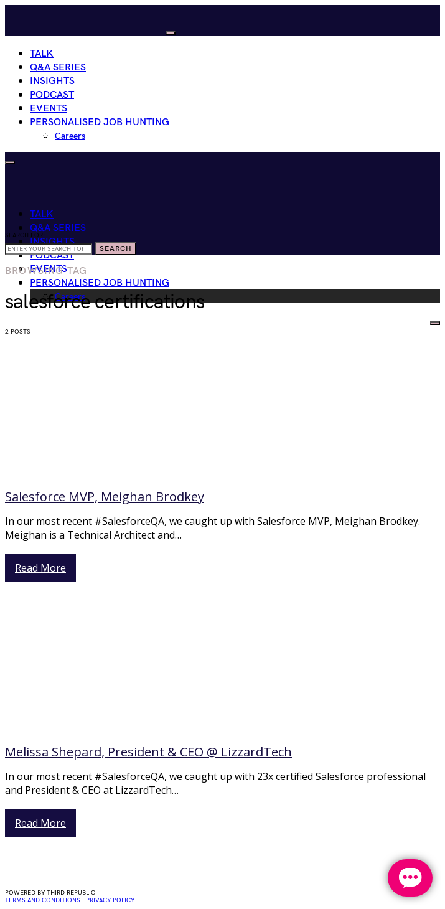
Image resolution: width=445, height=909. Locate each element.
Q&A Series (58, 67)
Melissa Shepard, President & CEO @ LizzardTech (148, 751)
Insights (52, 81)
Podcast (52, 95)
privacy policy (110, 900)
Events (48, 109)
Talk (42, 54)
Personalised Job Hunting (99, 122)
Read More (40, 568)
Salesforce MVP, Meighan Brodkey (104, 496)
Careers (70, 136)
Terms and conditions (42, 900)
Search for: (25, 235)
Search (115, 248)
